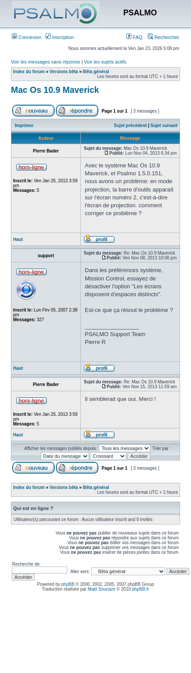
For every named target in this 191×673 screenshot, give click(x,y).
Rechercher (163, 37)
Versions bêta (63, 71)
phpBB (67, 584)
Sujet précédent (130, 125)
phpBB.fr (140, 589)
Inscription (59, 37)
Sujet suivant (163, 125)
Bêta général (96, 71)
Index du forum (29, 71)
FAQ (134, 37)
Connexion (27, 37)
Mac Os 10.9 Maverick (55, 90)
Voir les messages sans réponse (45, 61)
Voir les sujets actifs (105, 61)
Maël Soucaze (101, 589)
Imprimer (24, 125)
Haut (18, 239)
